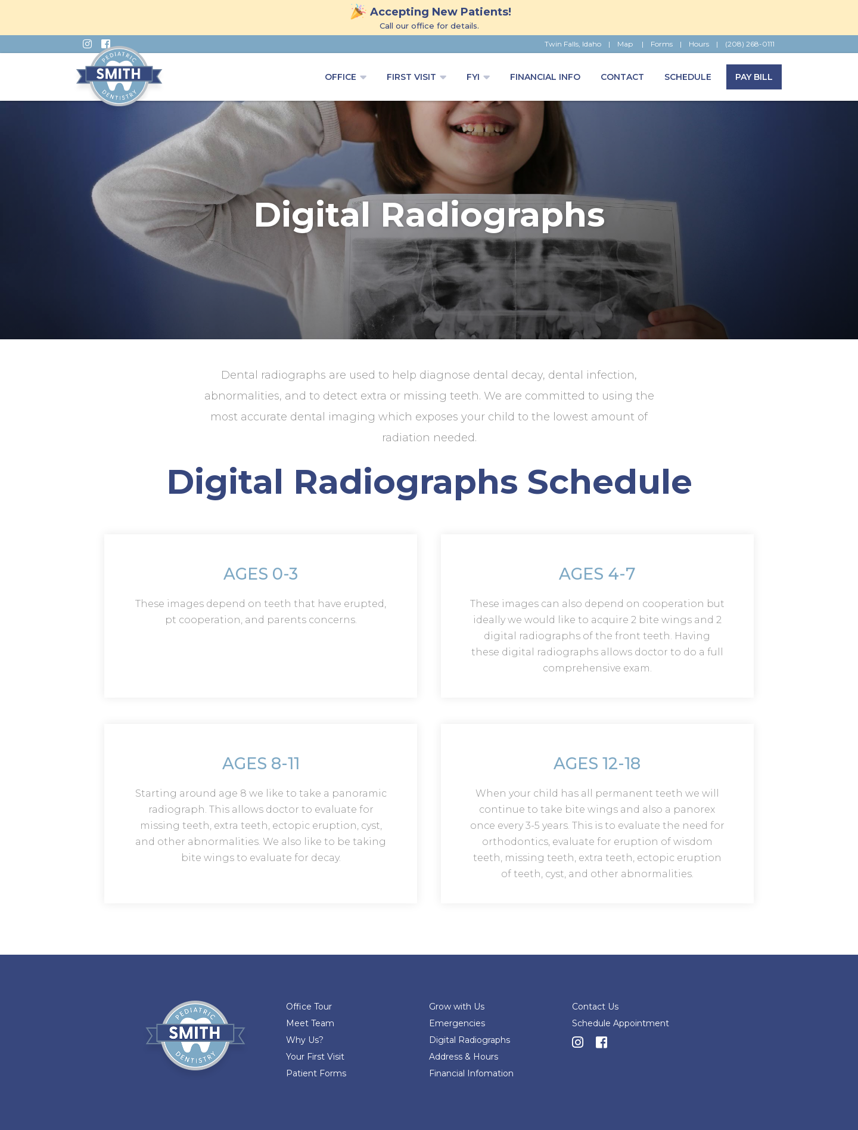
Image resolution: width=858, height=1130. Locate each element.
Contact (622, 77)
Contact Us (595, 1006)
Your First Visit (315, 1056)
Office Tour (309, 1006)
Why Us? (305, 1040)
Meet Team (310, 1023)
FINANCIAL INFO (545, 77)
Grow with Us (456, 1006)
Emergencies (457, 1023)
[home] (119, 80)
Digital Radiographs (469, 1040)
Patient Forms (316, 1073)
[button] (345, 77)
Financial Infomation (471, 1073)
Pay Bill (754, 77)
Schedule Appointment (620, 1023)
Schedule (687, 77)
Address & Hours (463, 1056)
